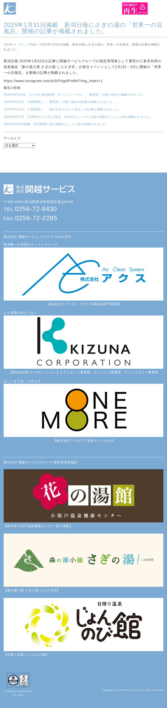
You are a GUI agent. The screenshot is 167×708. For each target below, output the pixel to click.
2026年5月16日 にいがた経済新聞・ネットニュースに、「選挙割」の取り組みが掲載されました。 (75, 94)
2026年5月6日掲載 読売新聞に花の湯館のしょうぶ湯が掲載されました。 (56, 124)
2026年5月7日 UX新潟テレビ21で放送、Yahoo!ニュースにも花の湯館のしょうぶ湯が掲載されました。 (78, 117)
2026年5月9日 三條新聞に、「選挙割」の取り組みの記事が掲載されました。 (60, 102)
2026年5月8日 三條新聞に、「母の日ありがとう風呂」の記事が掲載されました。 (63, 109)
